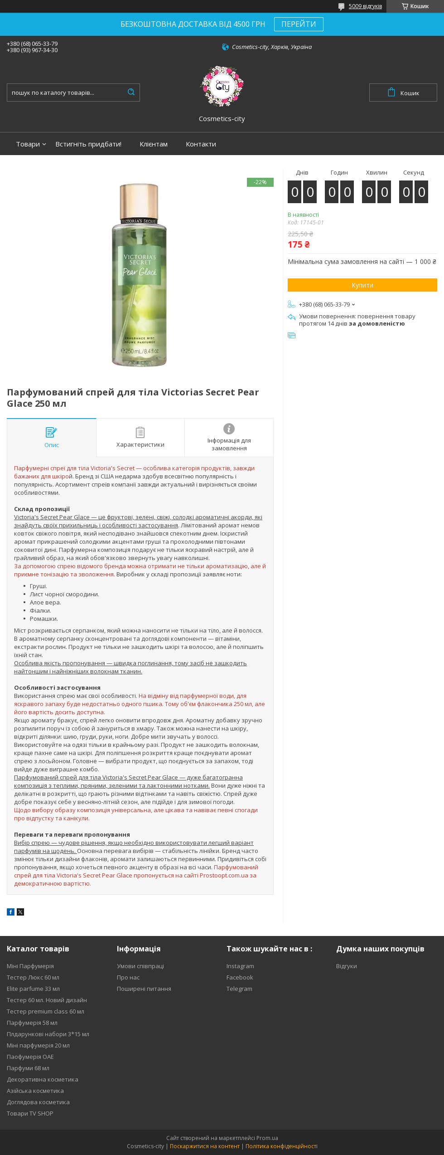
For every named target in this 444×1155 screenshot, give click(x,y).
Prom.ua (267, 1138)
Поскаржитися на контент (205, 1146)
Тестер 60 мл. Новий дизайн (47, 1000)
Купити (362, 285)
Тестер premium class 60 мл (45, 1011)
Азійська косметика (35, 1091)
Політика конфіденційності (282, 1146)
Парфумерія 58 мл (32, 1023)
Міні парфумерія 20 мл (38, 1045)
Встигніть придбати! (88, 144)
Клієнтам (154, 144)
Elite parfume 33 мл (33, 988)
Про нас (128, 977)
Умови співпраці (140, 966)
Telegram (239, 988)
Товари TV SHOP (30, 1113)
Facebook (240, 977)
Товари (28, 144)
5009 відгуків (365, 6)
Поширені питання (144, 988)
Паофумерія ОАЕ (30, 1057)
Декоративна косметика (42, 1079)
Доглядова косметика (38, 1102)
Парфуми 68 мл (28, 1068)
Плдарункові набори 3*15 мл (48, 1034)
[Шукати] (131, 92)
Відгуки (346, 966)
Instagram (240, 966)
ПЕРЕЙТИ (298, 24)
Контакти (201, 144)
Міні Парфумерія (30, 966)
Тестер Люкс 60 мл (33, 977)
